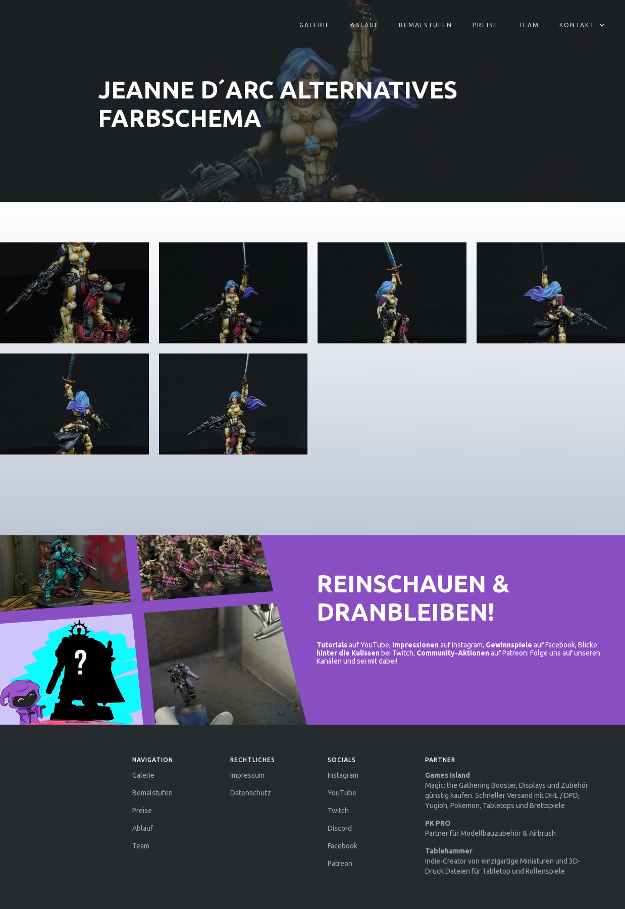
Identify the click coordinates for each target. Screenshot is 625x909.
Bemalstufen (425, 25)
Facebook (342, 846)
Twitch (338, 810)
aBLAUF (364, 25)
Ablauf (142, 828)
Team (528, 25)
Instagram (343, 775)
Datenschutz (250, 793)
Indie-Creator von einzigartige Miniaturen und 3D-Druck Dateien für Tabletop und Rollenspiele (503, 861)
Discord (340, 828)
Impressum (247, 775)
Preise (485, 25)
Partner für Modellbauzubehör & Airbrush (490, 828)
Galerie (314, 25)
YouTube (342, 793)
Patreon (340, 864)
